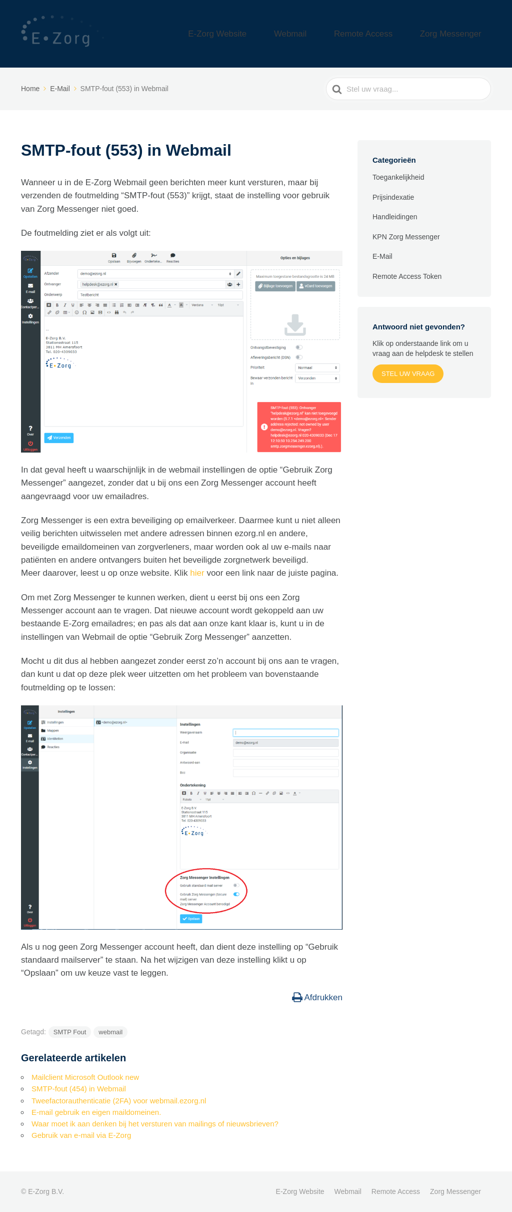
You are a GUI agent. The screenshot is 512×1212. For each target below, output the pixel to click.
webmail (110, 1032)
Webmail (333, 34)
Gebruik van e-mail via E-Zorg (81, 1135)
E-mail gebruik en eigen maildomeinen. (96, 1112)
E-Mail (382, 256)
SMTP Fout (70, 1032)
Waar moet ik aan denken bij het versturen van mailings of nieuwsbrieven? (155, 1123)
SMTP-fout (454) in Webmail (79, 1088)
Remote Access (390, 34)
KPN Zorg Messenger (406, 237)
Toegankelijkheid (398, 177)
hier (198, 573)
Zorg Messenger (459, 34)
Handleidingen (395, 217)
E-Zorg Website (278, 34)
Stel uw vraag (408, 373)
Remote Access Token (407, 276)
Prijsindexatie (393, 197)
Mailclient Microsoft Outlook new (85, 1077)
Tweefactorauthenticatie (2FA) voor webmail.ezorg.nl (119, 1100)
